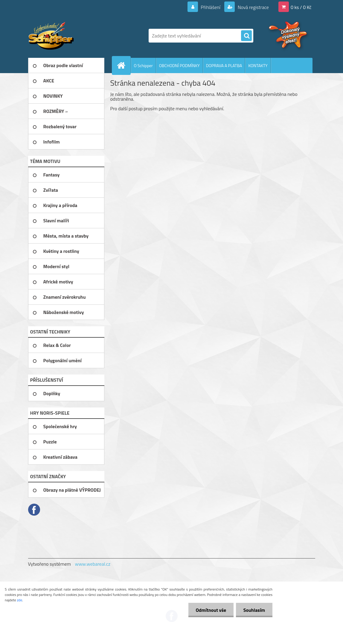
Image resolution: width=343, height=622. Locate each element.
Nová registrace (253, 7)
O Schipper (143, 65)
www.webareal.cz (92, 563)
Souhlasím (254, 610)
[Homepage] (124, 65)
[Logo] (69, 36)
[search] (246, 36)
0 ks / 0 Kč (301, 7)
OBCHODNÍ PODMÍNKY (179, 65)
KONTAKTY (257, 65)
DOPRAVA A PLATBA (224, 65)
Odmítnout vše (211, 610)
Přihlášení (211, 7)
